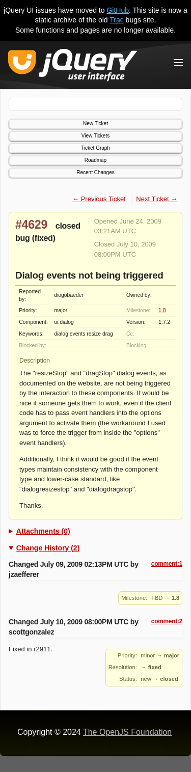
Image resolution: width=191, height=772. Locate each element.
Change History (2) (47, 548)
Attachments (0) (43, 531)
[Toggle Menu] (178, 62)
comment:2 (166, 621)
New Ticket (95, 123)
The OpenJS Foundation (127, 732)
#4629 (31, 224)
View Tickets (95, 136)
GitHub (117, 10)
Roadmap (95, 160)
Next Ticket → (156, 199)
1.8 (162, 310)
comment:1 (166, 563)
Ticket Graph (95, 148)
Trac (116, 20)
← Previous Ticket (99, 199)
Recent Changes (95, 172)
